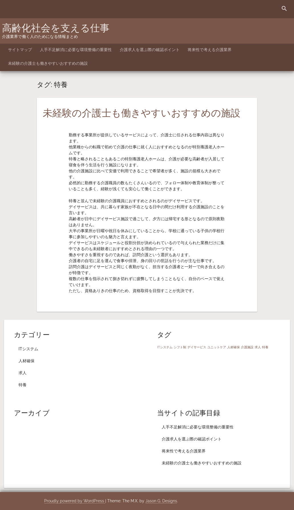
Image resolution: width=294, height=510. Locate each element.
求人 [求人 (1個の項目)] (258, 347)
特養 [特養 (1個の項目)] (265, 347)
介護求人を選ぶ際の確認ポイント (150, 49)
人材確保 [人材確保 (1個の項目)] (233, 347)
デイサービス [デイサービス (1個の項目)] (196, 347)
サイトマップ (20, 49)
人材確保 (27, 361)
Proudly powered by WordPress (74, 501)
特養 (23, 384)
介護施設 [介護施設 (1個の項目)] (247, 347)
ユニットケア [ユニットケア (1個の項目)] (216, 347)
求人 (23, 373)
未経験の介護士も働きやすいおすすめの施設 (48, 63)
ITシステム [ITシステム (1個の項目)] (165, 347)
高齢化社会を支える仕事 (56, 28)
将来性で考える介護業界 (210, 49)
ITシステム (28, 349)
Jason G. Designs (161, 501)
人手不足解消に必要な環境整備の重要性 (76, 49)
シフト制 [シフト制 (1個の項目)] (180, 347)
